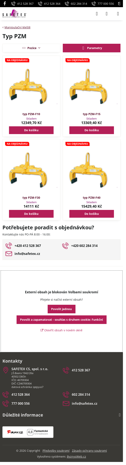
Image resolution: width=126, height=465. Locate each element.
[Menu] (118, 14)
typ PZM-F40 (91, 197)
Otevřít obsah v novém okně (61, 330)
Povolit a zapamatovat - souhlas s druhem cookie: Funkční (61, 320)
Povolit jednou (61, 309)
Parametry (91, 48)
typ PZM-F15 (91, 114)
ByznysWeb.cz (76, 456)
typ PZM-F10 (31, 114)
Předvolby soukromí (56, 451)
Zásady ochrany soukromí (89, 451)
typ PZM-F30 (31, 197)
